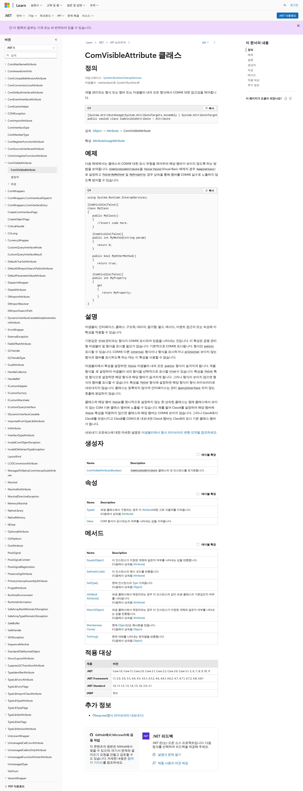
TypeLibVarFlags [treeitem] (17, 717)
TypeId (90, 510)
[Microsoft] (7, 5)
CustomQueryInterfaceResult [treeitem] (25, 249)
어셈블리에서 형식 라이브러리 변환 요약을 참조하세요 (178, 432)
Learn (89, 42)
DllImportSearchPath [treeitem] (20, 306)
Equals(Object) (95, 560)
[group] (151, 117)
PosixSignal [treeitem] (14, 548)
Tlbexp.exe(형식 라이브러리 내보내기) (118, 715)
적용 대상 (253, 80)
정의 (250, 50)
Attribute (112, 131)
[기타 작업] (214, 43)
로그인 (294, 5)
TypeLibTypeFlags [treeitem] (18, 703)
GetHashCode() (96, 571)
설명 (250, 60)
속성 (250, 70)
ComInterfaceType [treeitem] (18, 122)
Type (135, 583)
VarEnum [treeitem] (13, 766)
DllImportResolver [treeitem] (18, 299)
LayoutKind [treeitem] (14, 451)
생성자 (252, 65)
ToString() (92, 636)
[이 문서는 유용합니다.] (285, 98)
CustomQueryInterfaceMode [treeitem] (25, 242)
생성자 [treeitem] (15, 172)
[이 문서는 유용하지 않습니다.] (290, 98)
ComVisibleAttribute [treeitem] (23, 165)
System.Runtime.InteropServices (122, 78)
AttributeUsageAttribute (109, 141)
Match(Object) (95, 609)
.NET (101, 42)
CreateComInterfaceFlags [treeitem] (22, 207)
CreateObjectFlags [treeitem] (18, 214)
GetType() (92, 583)
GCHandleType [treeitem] (16, 353)
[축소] (56, 39)
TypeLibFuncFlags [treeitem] (18, 681)
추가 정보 (253, 85)
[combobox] (31, 48)
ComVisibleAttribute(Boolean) (104, 470)
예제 (250, 55)
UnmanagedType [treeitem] (18, 759)
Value (90, 521)
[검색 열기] (285, 5)
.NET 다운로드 (287, 15)
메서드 (252, 75)
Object (97, 131)
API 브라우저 (118, 42)
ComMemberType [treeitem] (18, 130)
